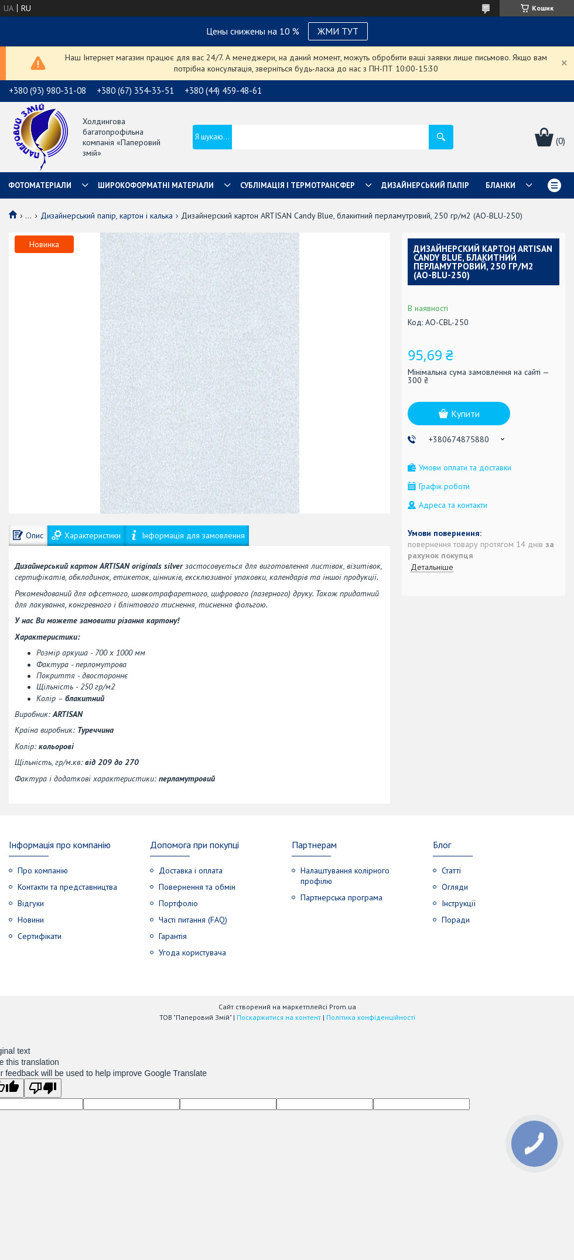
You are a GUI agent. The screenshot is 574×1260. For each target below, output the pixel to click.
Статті (451, 870)
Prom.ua (342, 1006)
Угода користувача (192, 952)
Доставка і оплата (191, 870)
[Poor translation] (43, 1088)
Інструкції (459, 903)
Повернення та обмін (197, 887)
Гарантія (173, 936)
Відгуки (31, 903)
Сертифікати (40, 936)
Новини (31, 919)
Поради (456, 919)
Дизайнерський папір (425, 185)
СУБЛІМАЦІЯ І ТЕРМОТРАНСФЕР (297, 185)
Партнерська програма (341, 897)
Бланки (500, 185)
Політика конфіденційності (370, 1017)
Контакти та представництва (67, 887)
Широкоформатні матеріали (156, 185)
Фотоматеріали (39, 185)
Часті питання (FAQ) (193, 919)
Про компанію (43, 870)
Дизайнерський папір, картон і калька (106, 215)
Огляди (455, 887)
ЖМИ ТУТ (337, 31)
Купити (465, 413)
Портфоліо (178, 903)
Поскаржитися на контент (279, 1017)
